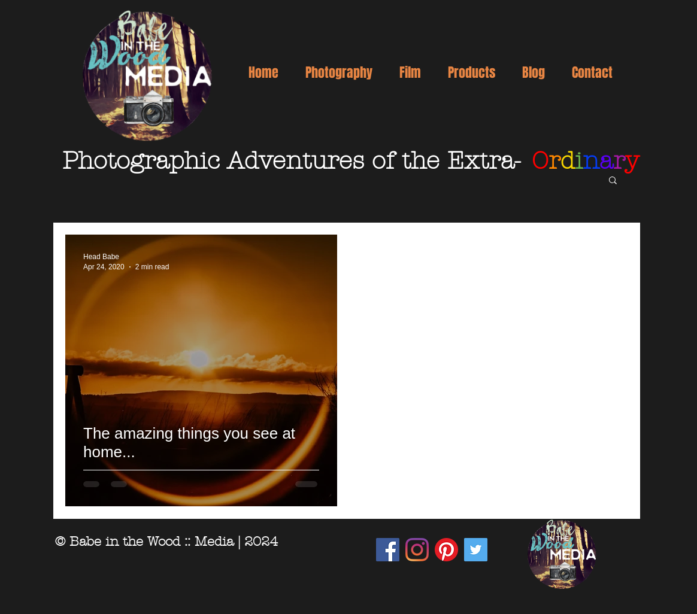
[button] (339, 72)
